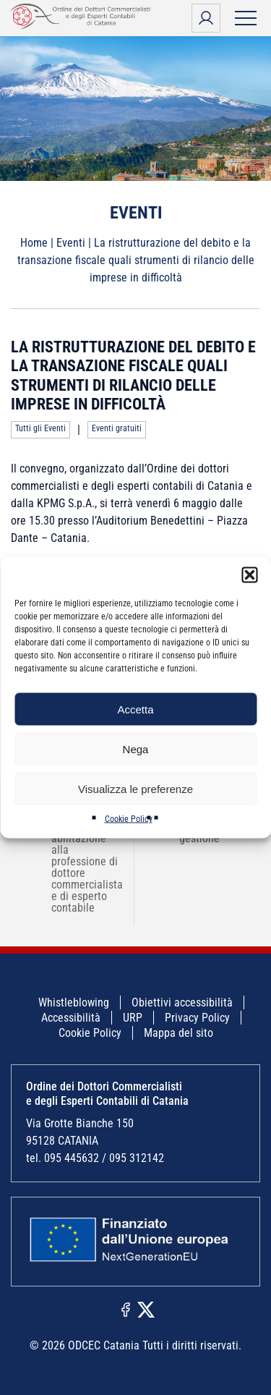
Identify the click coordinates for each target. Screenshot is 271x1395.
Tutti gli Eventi (40, 428)
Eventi (70, 243)
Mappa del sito (178, 1033)
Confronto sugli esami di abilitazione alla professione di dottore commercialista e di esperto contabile (78, 861)
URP (132, 1018)
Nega (136, 748)
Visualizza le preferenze (135, 788)
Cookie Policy (128, 819)
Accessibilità (70, 1018)
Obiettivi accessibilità (182, 1002)
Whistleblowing (73, 1002)
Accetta (135, 709)
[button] (249, 575)
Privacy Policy (197, 1018)
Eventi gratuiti (117, 428)
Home (34, 243)
